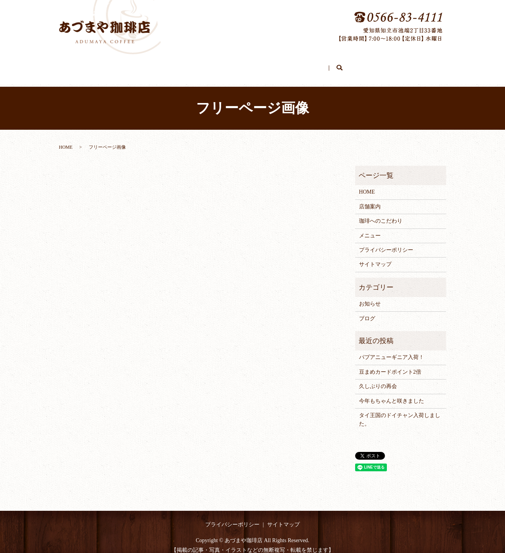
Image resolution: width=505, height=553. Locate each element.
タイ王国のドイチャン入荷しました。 (399, 412)
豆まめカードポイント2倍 (390, 365)
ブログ (326, 65)
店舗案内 (193, 65)
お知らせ (370, 296)
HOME (157, 65)
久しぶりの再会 (378, 379)
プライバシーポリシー (386, 243)
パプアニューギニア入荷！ (391, 350)
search (353, 65)
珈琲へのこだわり (242, 65)
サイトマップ (375, 257)
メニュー (291, 65)
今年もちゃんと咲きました (391, 394)
